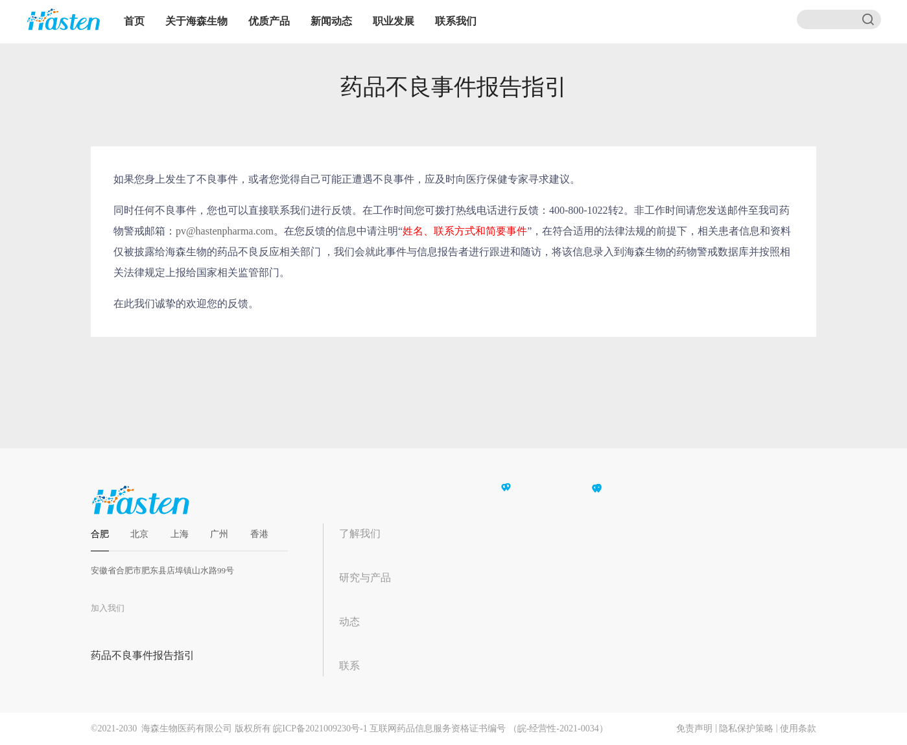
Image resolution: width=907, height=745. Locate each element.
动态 (349, 621)
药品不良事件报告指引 (142, 655)
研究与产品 (365, 577)
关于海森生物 (196, 21)
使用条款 (798, 728)
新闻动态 (331, 21)
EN (521, 21)
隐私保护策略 (746, 728)
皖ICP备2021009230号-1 (320, 728)
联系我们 (456, 21)
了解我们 (360, 533)
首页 (134, 21)
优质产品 (269, 21)
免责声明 (694, 728)
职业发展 (393, 21)
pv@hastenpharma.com (225, 230)
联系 (349, 665)
